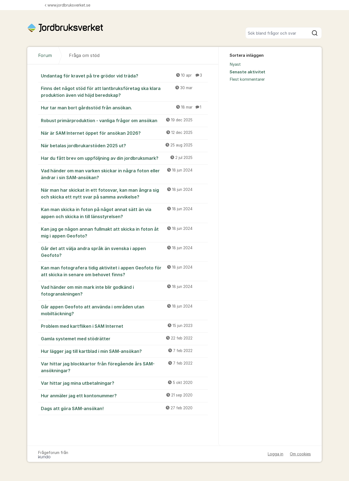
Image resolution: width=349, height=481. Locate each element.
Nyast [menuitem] (235, 64)
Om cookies (300, 454)
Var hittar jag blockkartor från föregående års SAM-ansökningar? (124, 366)
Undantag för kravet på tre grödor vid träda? (124, 76)
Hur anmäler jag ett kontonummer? (124, 395)
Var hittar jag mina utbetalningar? (124, 383)
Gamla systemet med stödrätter (124, 338)
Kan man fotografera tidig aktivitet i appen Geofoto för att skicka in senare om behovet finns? (124, 270)
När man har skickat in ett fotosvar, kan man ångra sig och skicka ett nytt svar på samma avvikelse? (124, 193)
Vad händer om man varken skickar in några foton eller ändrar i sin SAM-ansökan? (124, 173)
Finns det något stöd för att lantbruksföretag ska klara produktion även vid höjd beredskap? (124, 91)
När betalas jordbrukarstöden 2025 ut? (124, 145)
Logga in (275, 454)
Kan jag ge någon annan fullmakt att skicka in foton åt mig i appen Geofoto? (124, 232)
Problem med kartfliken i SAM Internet (124, 326)
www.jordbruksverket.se (67, 5)
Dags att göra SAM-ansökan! (124, 408)
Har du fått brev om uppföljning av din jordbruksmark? (124, 158)
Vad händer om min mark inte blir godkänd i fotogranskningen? (124, 290)
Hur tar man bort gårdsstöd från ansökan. (124, 107)
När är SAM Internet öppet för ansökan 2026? (124, 133)
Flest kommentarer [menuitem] (247, 79)
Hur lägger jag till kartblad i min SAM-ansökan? (124, 351)
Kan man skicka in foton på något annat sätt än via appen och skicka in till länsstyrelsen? (124, 212)
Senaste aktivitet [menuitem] (247, 72)
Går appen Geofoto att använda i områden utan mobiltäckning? (124, 309)
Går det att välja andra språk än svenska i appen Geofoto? (124, 251)
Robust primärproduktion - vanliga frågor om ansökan (124, 120)
